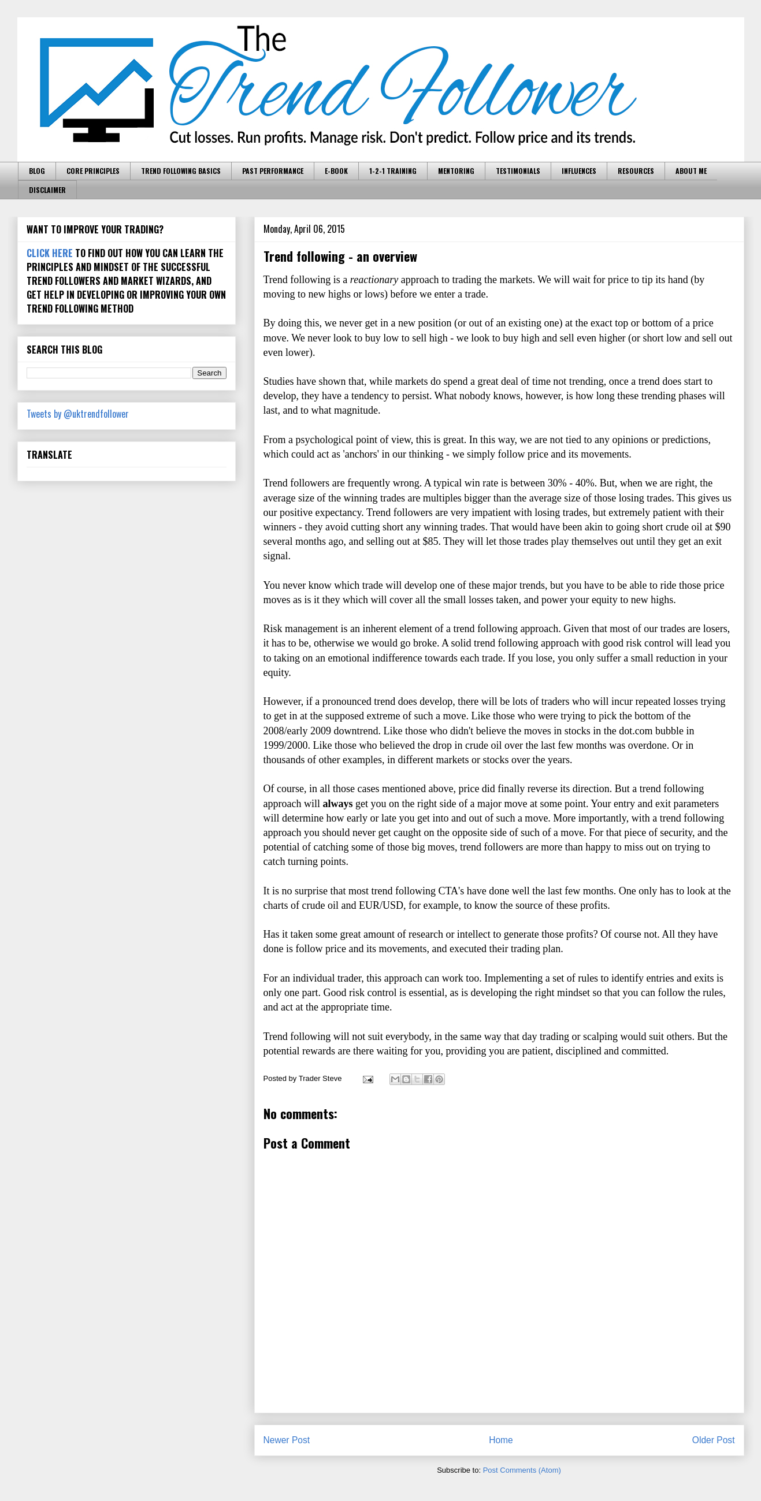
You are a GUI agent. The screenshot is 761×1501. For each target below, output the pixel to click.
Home (501, 1440)
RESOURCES (636, 171)
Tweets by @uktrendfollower (78, 414)
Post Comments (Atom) (522, 1470)
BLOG (37, 171)
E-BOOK (336, 171)
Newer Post (286, 1440)
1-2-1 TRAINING (393, 171)
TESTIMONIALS (518, 171)
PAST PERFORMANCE (272, 171)
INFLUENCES (579, 171)
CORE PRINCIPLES (93, 171)
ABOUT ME (691, 171)
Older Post (713, 1440)
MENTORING (456, 171)
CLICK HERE (50, 253)
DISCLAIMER (47, 190)
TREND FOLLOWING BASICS (181, 171)
